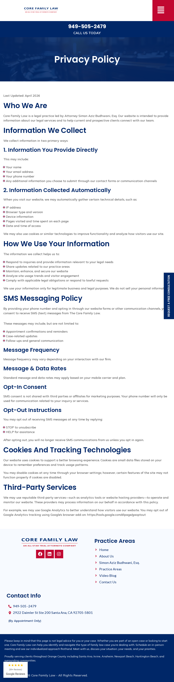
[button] (160, 10)
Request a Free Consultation (168, 296)
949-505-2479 (87, 26)
